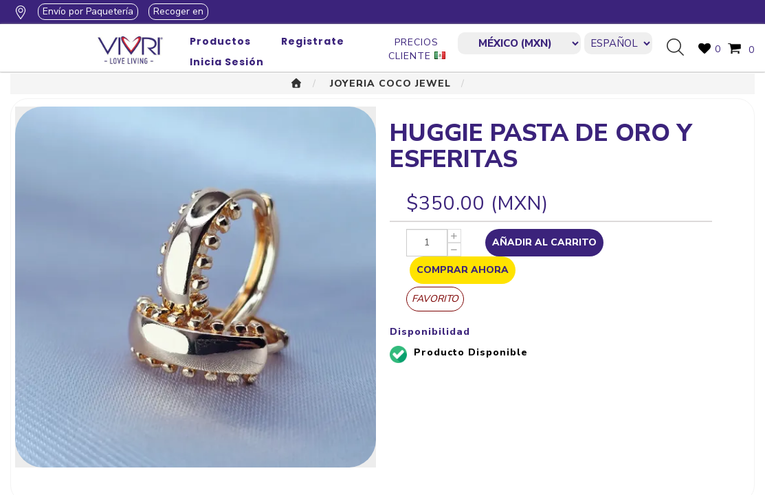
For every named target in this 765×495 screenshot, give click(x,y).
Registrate (312, 41)
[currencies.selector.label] (519, 43)
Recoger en (178, 11)
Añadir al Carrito (544, 242)
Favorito (435, 298)
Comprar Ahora (463, 269)
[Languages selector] (618, 43)
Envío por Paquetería (88, 11)
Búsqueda (680, 48)
